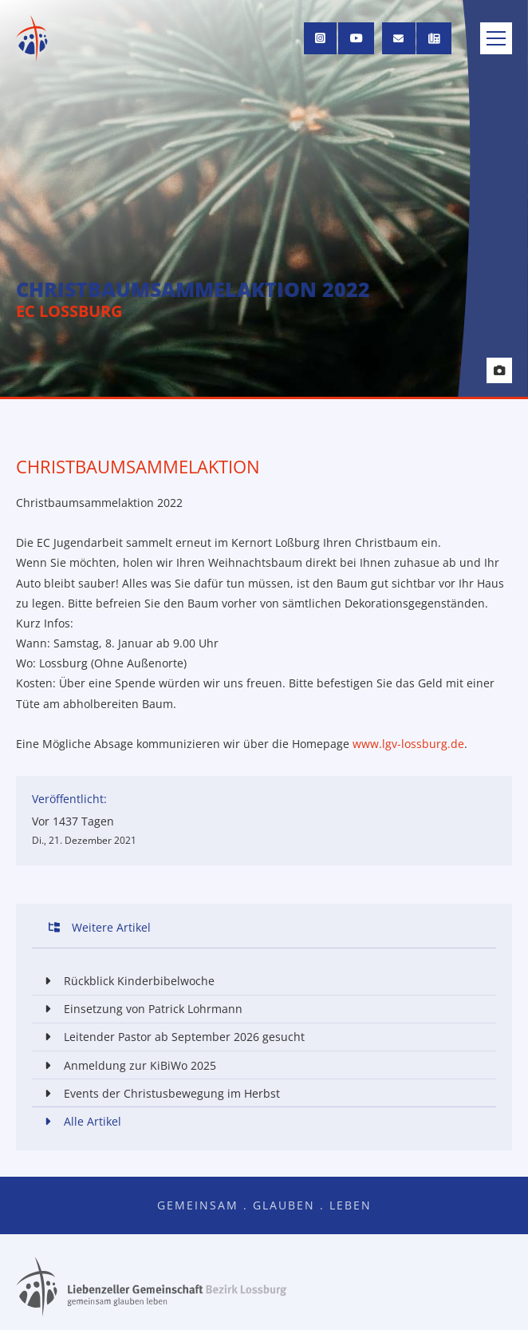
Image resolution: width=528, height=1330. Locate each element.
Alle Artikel (79, 1121)
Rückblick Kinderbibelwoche (126, 980)
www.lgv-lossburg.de (408, 743)
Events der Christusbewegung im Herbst (159, 1093)
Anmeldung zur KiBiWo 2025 (127, 1065)
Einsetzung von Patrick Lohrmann (140, 1008)
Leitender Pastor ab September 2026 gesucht (171, 1036)
